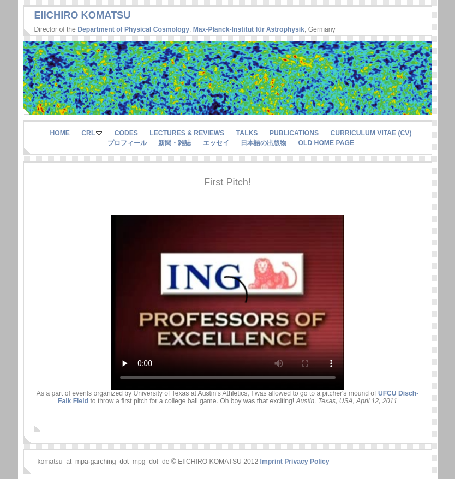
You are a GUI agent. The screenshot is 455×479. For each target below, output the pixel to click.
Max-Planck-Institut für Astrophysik (248, 29)
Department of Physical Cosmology (133, 29)
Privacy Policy (306, 461)
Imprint (271, 461)
